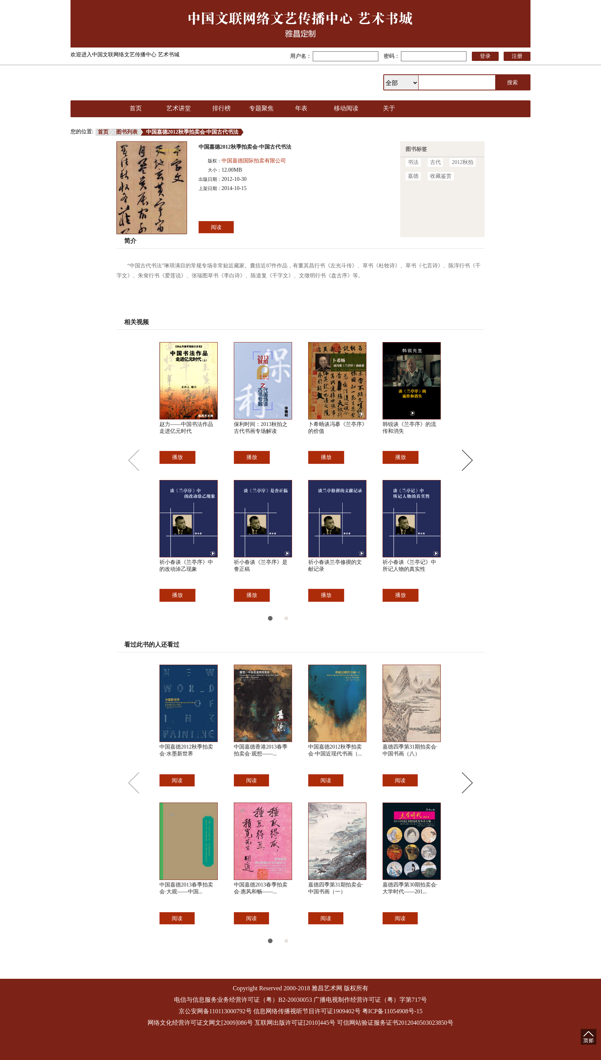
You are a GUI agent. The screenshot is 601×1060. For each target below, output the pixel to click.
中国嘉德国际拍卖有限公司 (254, 161)
